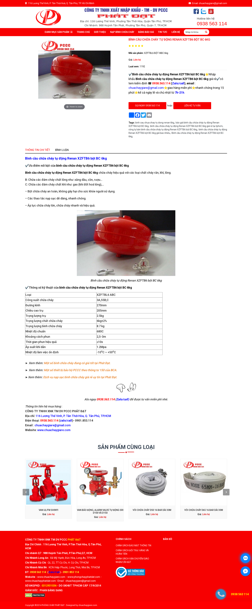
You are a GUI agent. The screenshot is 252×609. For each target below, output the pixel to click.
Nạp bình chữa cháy (122, 32)
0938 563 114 (212, 23)
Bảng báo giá (146, 32)
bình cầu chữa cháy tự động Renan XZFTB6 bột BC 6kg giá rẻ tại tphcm (186, 126)
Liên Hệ (176, 32)
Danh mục (58, 32)
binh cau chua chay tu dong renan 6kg (154, 122)
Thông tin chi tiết (67, 198)
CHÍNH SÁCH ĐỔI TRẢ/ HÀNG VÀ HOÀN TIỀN (132, 552)
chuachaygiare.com (87, 605)
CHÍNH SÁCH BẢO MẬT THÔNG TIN (133, 545)
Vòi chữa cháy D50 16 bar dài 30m (143, 496)
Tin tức (162, 32)
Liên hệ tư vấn (192, 105)
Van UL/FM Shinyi (75, 496)
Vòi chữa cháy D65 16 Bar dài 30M (177, 496)
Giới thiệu (100, 32)
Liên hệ (137, 59)
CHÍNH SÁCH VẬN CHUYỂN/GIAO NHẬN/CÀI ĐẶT (132, 560)
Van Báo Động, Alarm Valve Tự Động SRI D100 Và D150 (109, 497)
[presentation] (60, 489)
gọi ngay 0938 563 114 (147, 105)
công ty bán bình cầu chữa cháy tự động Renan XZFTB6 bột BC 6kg (163, 129)
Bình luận (83, 198)
